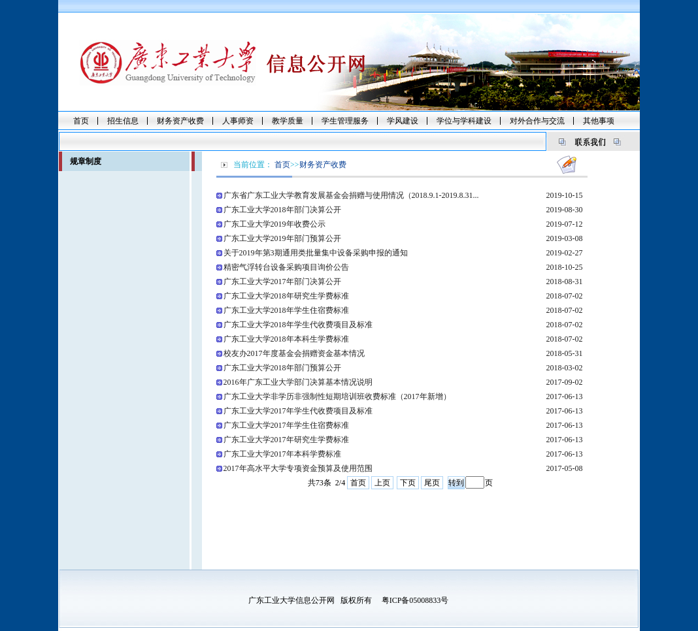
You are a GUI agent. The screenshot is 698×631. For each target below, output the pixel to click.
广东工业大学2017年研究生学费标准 (286, 439)
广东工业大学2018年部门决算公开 (282, 209)
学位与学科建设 (464, 120)
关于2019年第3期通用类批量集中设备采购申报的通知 (316, 252)
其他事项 (598, 120)
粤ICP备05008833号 (415, 600)
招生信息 (123, 120)
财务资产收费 (180, 120)
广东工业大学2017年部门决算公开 (282, 281)
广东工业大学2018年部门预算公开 (282, 367)
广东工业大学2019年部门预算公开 (282, 238)
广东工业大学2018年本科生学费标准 (286, 339)
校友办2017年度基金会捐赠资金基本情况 (294, 353)
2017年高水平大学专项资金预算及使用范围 (298, 468)
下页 (408, 482)
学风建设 (402, 120)
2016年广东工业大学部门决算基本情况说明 (298, 382)
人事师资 (238, 120)
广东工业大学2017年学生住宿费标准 (286, 425)
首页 (81, 120)
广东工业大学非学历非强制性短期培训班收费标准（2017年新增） (337, 396)
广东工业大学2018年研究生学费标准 (286, 295)
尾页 (432, 482)
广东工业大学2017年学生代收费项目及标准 (298, 410)
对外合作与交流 (537, 120)
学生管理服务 (345, 120)
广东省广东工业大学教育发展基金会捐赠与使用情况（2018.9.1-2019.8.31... (351, 195)
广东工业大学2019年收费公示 (274, 224)
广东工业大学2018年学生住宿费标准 (286, 310)
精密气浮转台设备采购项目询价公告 (286, 267)
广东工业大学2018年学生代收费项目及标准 (298, 324)
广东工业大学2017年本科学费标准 (282, 454)
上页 (382, 482)
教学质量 (287, 120)
